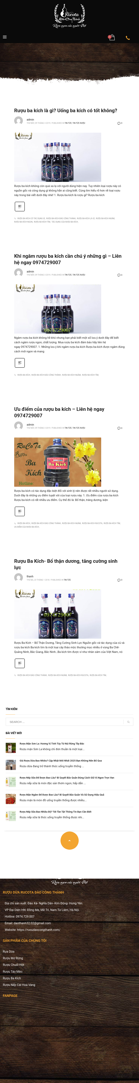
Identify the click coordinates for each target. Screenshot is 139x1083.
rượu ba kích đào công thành (60, 218)
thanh (30, 576)
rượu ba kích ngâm (105, 218)
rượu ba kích (23, 375)
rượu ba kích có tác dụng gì (31, 218)
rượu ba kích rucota (92, 523)
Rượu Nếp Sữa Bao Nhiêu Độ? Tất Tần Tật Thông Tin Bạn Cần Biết (55, 811)
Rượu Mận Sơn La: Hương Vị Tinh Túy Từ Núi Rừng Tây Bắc (52, 743)
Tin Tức (68, 123)
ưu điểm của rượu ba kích (26, 527)
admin (30, 119)
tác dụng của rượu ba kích (65, 222)
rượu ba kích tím (42, 222)
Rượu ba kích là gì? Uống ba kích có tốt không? (65, 110)
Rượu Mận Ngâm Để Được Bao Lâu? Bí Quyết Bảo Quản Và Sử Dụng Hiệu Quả (62, 794)
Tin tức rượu (79, 123)
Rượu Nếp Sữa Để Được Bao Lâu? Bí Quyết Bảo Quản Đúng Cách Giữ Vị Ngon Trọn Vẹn (67, 777)
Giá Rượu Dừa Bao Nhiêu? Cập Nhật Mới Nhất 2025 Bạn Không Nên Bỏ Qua (61, 760)
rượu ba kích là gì (86, 218)
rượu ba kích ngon (23, 222)
